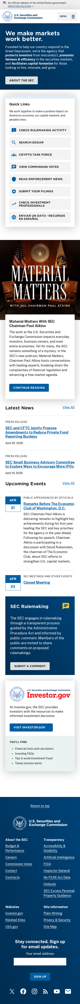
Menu (67, 16)
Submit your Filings (32, 191)
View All (68, 407)
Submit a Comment (30, 665)
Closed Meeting (36, 582)
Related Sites (15, 920)
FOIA (47, 864)
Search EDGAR (27, 142)
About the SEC (21, 80)
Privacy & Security (57, 920)
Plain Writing (53, 913)
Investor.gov (14, 913)
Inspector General (57, 871)
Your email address (40, 954)
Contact (11, 871)
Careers (11, 857)
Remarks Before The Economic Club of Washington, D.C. (48, 506)
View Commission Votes (35, 166)
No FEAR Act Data (57, 877)
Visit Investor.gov (29, 727)
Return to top (40, 806)
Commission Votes (18, 864)
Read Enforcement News (36, 179)
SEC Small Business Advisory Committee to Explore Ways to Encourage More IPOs (39, 464)
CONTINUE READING (29, 387)
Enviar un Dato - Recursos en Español (38, 217)
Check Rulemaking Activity (39, 130)
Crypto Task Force (31, 154)
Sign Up (40, 976)
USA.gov (11, 927)
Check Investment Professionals (30, 204)
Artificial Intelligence (59, 857)
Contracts (12, 877)
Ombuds (50, 884)
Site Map (50, 927)
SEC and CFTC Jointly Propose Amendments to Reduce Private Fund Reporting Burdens (36, 432)
